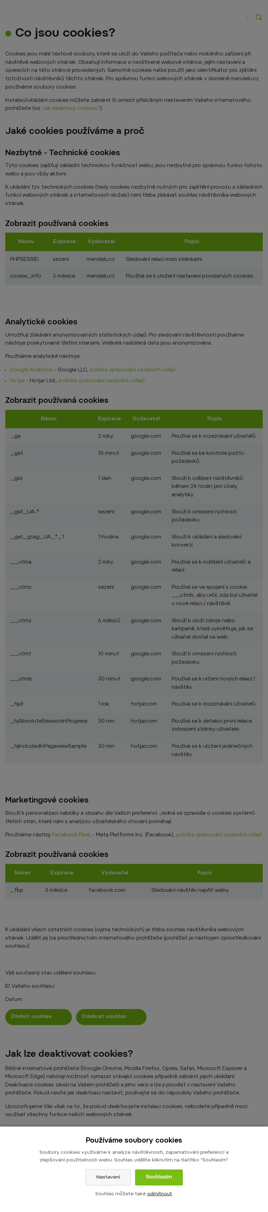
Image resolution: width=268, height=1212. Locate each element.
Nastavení (108, 1177)
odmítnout (159, 1194)
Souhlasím (159, 1177)
